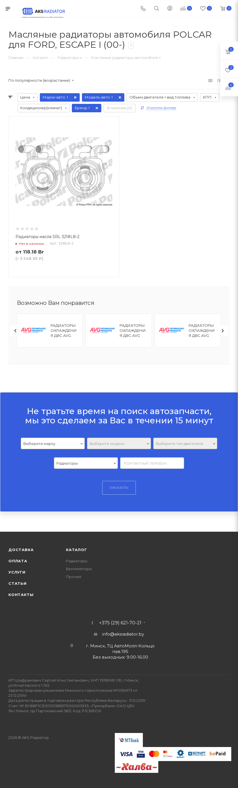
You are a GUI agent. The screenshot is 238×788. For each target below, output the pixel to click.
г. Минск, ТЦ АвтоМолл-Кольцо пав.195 (120, 648)
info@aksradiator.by (123, 634)
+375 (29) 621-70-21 (120, 623)
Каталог (76, 549)
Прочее (73, 576)
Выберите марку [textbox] (39, 443)
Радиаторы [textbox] (67, 463)
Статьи (17, 583)
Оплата (17, 561)
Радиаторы (76, 561)
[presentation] (15, 330)
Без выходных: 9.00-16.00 (120, 657)
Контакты (20, 594)
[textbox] (119, 443)
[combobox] (53, 443)
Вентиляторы (79, 569)
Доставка (20, 549)
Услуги (17, 572)
